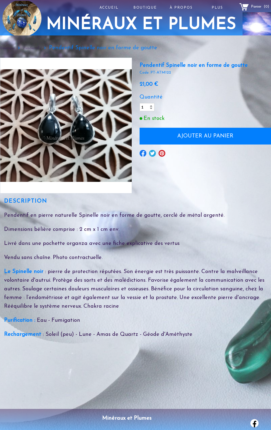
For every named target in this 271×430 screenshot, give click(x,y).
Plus (217, 7)
